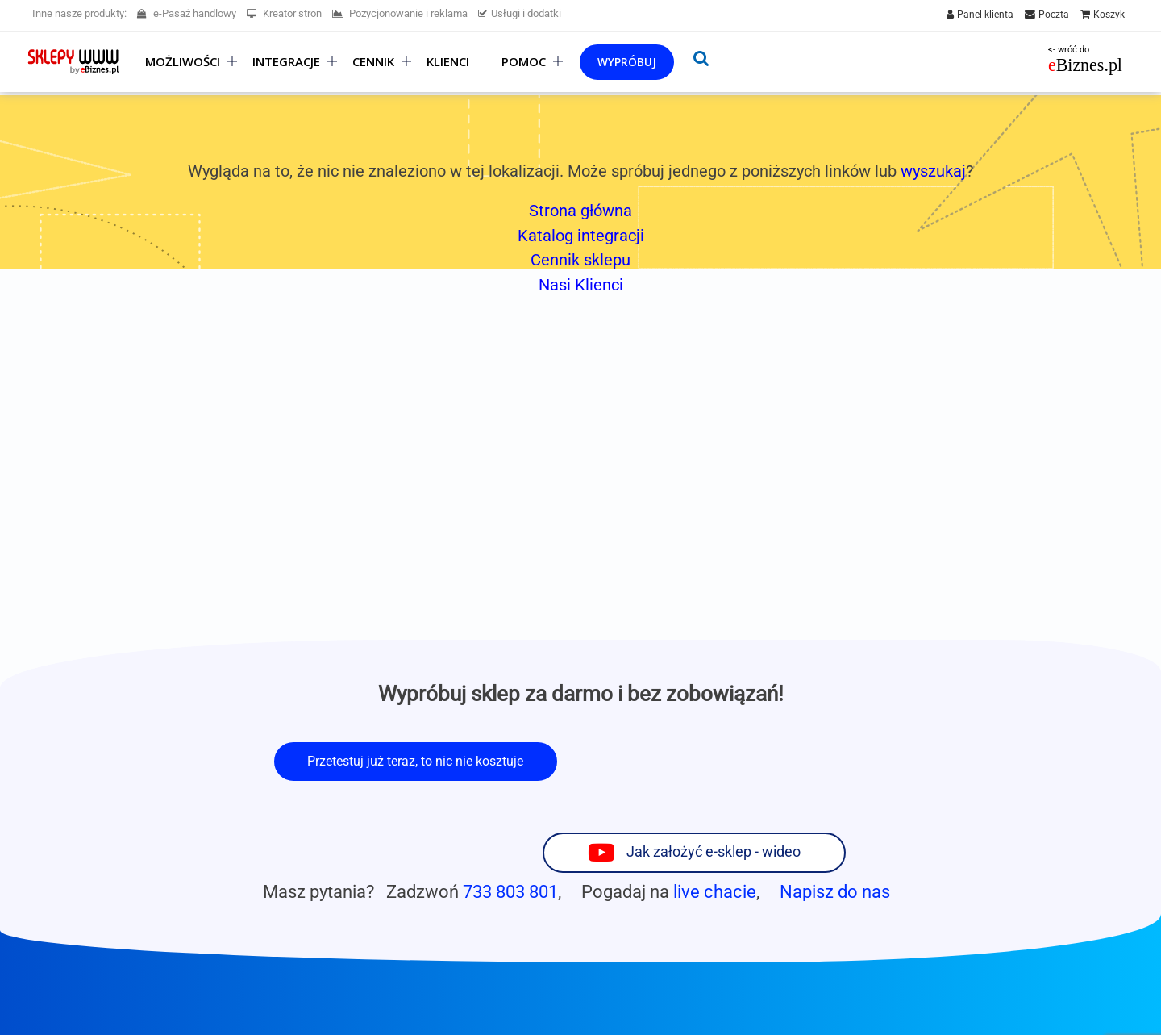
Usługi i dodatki (519, 13)
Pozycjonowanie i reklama (400, 13)
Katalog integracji (581, 235)
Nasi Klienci (581, 284)
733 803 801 (510, 826)
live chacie (714, 826)
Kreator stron (284, 13)
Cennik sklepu (580, 259)
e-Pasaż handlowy (186, 13)
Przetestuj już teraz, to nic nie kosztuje (415, 761)
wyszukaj (933, 171)
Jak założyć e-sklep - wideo (779, 760)
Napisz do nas (835, 826)
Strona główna (580, 210)
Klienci (448, 61)
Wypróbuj (626, 61)
